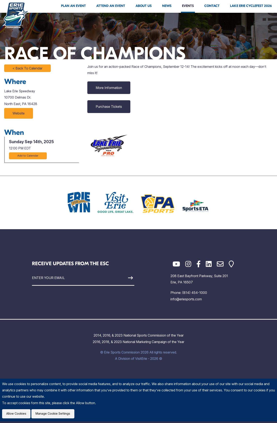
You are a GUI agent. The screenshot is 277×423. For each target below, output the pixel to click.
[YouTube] (176, 264)
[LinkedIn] (209, 264)
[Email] (220, 264)
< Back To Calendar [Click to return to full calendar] (27, 68)
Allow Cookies (17, 414)
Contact (212, 6)
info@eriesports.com (186, 299)
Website (19, 113)
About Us (144, 6)
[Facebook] (198, 264)
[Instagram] (188, 264)
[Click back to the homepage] (15, 15)
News (167, 6)
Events (188, 6)
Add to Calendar (27, 155)
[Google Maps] (231, 264)
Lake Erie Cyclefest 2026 (251, 6)
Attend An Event (110, 6)
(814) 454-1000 (194, 293)
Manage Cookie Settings (55, 414)
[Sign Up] (121, 278)
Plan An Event (73, 6)
